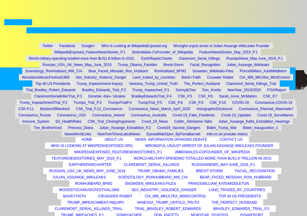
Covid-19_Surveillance (275, 115)
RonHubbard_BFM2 (170, 71)
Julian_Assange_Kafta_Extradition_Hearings (254, 121)
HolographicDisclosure (215, 109)
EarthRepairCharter (156, 58)
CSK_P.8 (175, 102)
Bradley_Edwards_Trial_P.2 (104, 90)
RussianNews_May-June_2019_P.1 (254, 58)
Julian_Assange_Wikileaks (248, 65)
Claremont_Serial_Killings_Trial (251, 84)
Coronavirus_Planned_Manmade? (266, 109)
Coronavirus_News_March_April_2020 (159, 109)
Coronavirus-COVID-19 (273, 102)
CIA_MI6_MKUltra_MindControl (265, 77)
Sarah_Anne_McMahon (238, 96)
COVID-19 (240, 102)
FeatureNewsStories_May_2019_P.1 (228, 52)
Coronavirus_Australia (148, 115)
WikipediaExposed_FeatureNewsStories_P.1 (89, 52)
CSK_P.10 (218, 102)
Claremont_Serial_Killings (199, 58)
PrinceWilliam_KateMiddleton (263, 71)
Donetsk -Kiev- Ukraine (106, 96)
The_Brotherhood (47, 128)
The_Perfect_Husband (202, 84)
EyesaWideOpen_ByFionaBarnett (173, 134)
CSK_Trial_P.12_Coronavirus (99, 109)
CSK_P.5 (185, 96)
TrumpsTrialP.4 (120, 102)
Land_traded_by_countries (154, 77)
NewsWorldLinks (77, 134)
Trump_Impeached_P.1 (150, 90)
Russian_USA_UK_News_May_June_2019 (77, 65)
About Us (114, 139)
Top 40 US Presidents (52, 84)
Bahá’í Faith (191, 77)
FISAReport (276, 90)
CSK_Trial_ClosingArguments (112, 121)
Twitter (47, 46)
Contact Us (231, 139)
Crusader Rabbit (220, 77)
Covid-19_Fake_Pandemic (194, 115)
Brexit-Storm (173, 65)
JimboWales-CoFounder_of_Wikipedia (162, 52)
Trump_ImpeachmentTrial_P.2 (43, 102)
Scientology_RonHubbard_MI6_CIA (53, 71)
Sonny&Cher (186, 90)
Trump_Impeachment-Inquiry (100, 84)
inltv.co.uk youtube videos (227, 134)
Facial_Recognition (205, 65)
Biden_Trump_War (222, 128)
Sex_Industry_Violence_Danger (101, 77)
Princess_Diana (80, 128)
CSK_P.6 (205, 96)
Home (87, 139)
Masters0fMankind (55, 109)
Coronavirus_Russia (34, 115)
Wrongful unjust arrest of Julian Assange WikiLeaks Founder (221, 46)
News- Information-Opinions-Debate (171, 139)
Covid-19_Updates (236, 115)
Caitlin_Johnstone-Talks (193, 121)
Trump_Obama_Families (137, 65)
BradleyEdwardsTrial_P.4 (151, 96)
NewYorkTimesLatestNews (118, 134)
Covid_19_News (155, 121)
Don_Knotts (211, 90)
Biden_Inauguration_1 (260, 128)
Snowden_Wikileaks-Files (213, 71)
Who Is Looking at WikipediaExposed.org (134, 46)
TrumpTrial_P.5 (150, 102)
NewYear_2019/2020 (244, 90)
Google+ (88, 46)
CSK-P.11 (26, 109)
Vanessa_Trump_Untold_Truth (153, 84)
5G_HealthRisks (68, 121)
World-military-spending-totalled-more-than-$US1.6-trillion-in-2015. (82, 58)
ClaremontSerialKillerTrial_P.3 (58, 96)
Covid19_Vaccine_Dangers (179, 128)
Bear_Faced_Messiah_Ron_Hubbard (118, 71)
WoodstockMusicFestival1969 (46, 77)
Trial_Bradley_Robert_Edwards (51, 90)
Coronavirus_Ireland (108, 115)
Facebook (67, 46)
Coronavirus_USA (71, 115)
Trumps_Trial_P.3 (88, 102)
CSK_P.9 (196, 102)
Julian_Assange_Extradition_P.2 (125, 128)
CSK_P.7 (270, 96)
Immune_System (35, 121)
